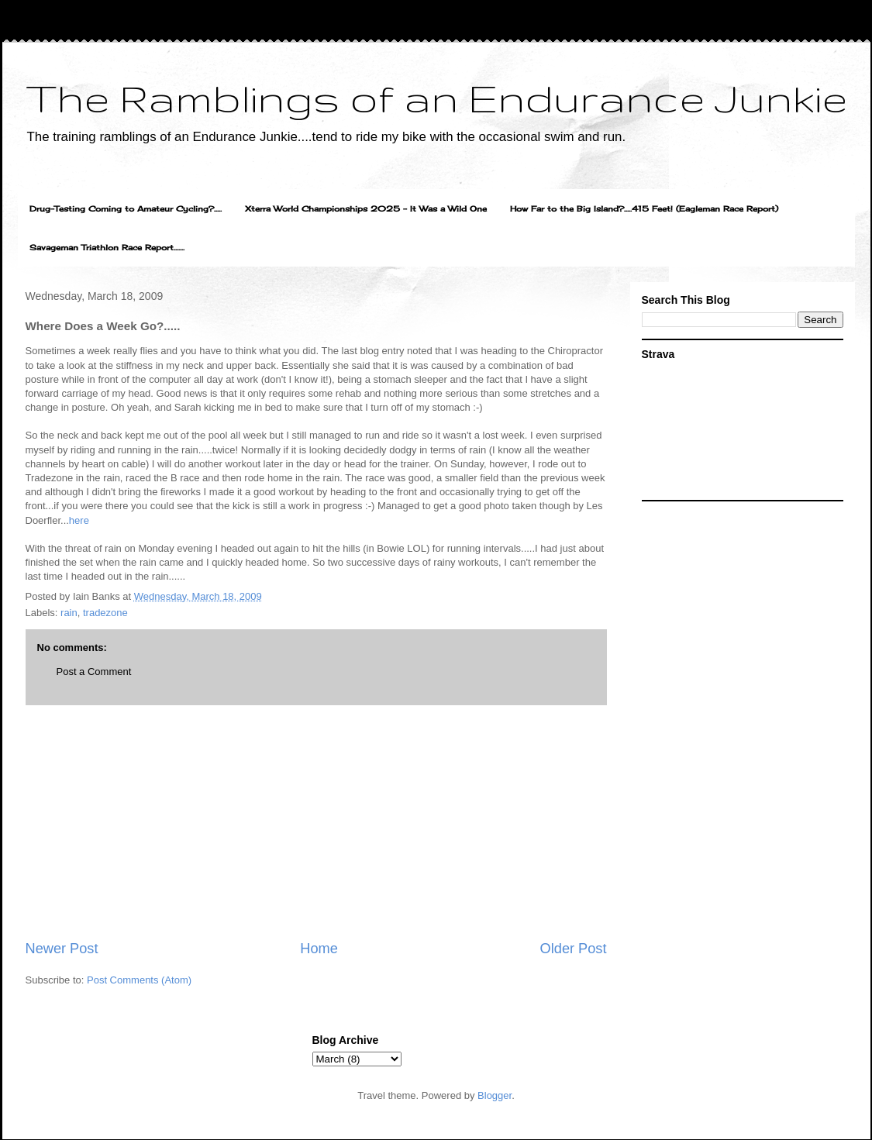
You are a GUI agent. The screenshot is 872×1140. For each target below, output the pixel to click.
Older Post (573, 948)
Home (319, 948)
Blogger (494, 1095)
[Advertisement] (316, 822)
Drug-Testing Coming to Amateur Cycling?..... (125, 208)
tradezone (105, 612)
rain (69, 612)
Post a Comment (94, 671)
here (79, 520)
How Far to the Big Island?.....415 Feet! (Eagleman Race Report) (644, 208)
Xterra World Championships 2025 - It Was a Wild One (366, 208)
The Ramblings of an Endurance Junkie (436, 97)
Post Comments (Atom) (139, 980)
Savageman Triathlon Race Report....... (106, 247)
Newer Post (62, 948)
